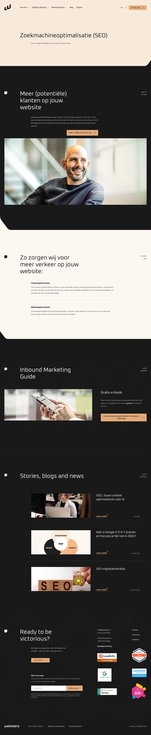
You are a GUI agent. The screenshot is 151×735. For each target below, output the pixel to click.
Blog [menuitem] (71, 7)
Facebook (135, 639)
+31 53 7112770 (103, 633)
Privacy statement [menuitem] (75, 726)
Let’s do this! (38, 660)
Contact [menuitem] (79, 7)
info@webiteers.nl (104, 630)
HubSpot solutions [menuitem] (39, 7)
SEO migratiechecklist (110, 568)
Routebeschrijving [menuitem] (104, 646)
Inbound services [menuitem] (58, 7)
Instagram (136, 635)
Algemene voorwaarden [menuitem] (56, 726)
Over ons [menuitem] (23, 7)
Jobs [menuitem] (121, 7)
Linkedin (135, 630)
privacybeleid (70, 695)
